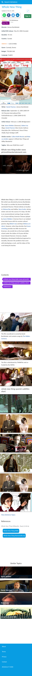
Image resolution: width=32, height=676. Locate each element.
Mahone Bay (7, 209)
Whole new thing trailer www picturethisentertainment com (16, 279)
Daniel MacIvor (11, 107)
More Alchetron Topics (8, 515)
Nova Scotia (22, 209)
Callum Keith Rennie (18, 137)
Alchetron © (7, 667)
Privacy (4, 657)
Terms (4, 652)
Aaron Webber (9, 125)
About (4, 646)
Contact (4, 662)
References (7, 286)
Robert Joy (25, 125)
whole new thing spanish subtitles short (16, 283)
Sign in (27, 16)
